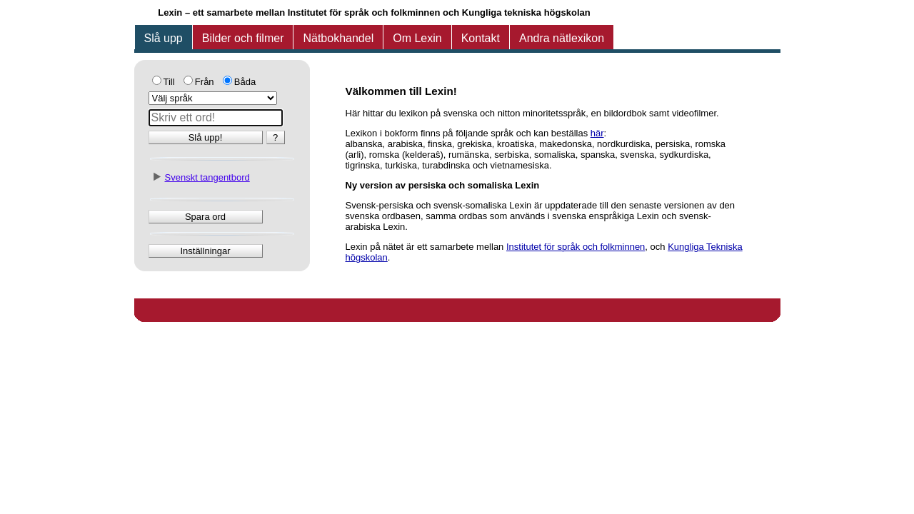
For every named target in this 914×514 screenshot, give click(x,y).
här (597, 133)
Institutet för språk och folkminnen (575, 246)
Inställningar (205, 251)
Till (169, 81)
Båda (245, 81)
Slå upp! (206, 137)
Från (204, 81)
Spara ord (205, 216)
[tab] (163, 38)
